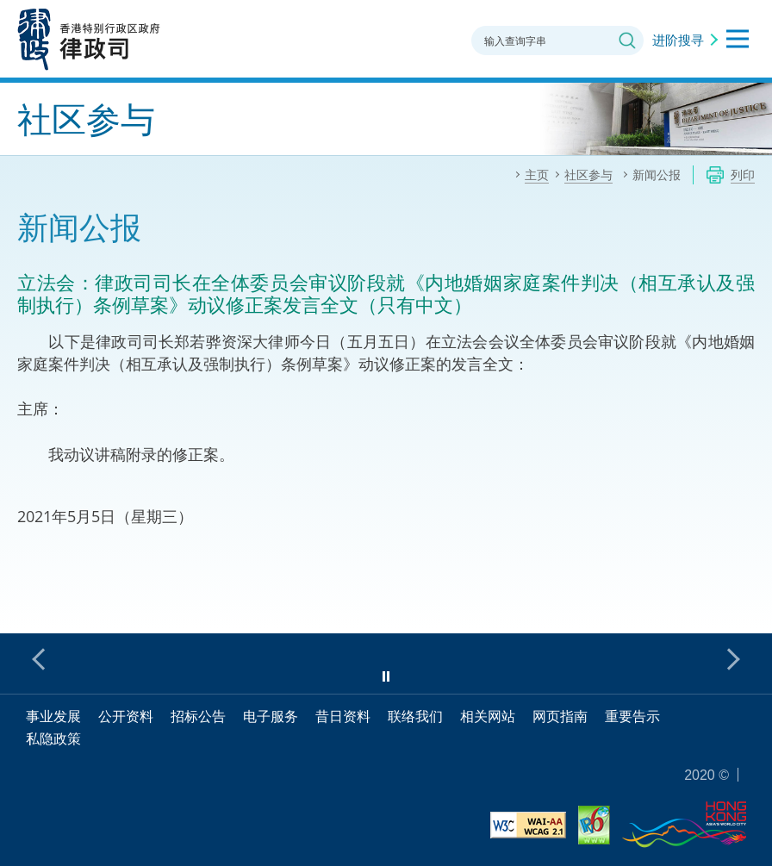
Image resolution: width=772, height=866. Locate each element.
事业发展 (53, 716)
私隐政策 (53, 738)
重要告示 (632, 716)
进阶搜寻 (678, 39)
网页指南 (560, 716)
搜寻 (627, 40)
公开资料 (125, 716)
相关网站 (487, 716)
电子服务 (270, 716)
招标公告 (198, 716)
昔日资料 (342, 716)
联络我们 (415, 716)
